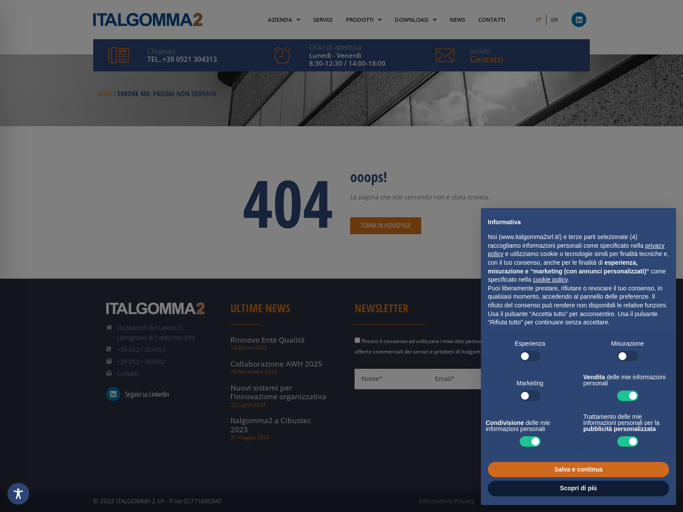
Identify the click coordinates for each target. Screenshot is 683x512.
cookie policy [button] (550, 279)
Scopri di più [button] (578, 488)
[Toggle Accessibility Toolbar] (18, 493)
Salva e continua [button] (578, 469)
